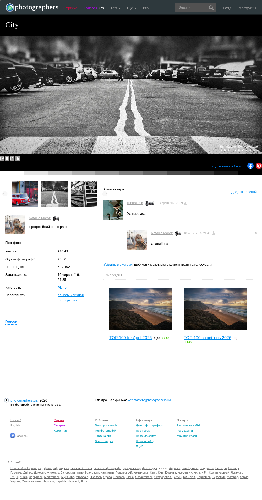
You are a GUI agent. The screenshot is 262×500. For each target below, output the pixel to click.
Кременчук (185, 472)
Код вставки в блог (226, 166)
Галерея (94, 8)
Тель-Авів (189, 477)
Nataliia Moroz (40, 218)
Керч (153, 472)
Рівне (130, 477)
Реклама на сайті (188, 425)
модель (64, 468)
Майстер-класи (187, 435)
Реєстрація (247, 8)
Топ (115, 8)
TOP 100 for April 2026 (130, 338)
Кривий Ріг (200, 472)
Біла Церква (190, 468)
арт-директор (132, 468)
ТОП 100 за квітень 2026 (207, 338)
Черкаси (48, 481)
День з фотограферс (149, 425)
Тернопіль (204, 477)
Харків (244, 477)
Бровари (221, 468)
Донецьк (39, 472)
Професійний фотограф (26, 468)
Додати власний (244, 192)
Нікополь (96, 477)
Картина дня (103, 435)
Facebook (19, 435)
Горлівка (16, 472)
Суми (177, 477)
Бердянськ (207, 468)
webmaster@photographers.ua (149, 400)
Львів (23, 477)
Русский (15, 420)
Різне (62, 287)
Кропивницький (219, 472)
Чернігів (61, 481)
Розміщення (185, 430)
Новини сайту (145, 441)
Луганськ (237, 472)
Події (139, 446)
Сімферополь (163, 477)
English (15, 425)
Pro (146, 8)
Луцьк (14, 477)
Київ (160, 472)
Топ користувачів (106, 425)
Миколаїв (82, 477)
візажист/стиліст (81, 468)
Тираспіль (219, 477)
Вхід (227, 8)
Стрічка (70, 8)
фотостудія (149, 468)
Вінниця (233, 468)
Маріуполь (35, 477)
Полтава (119, 477)
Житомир (53, 472)
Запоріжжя (68, 472)
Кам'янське (141, 472)
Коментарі (61, 430)
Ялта (84, 481)
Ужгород (232, 477)
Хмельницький (31, 481)
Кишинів (170, 472)
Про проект (143, 430)
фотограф (50, 468)
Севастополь (143, 477)
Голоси (11, 321)
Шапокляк (135, 203)
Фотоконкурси (104, 441)
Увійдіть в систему (117, 264)
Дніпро (27, 472)
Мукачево (67, 477)
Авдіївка (174, 468)
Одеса (107, 477)
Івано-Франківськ (88, 472)
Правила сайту (146, 435)
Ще (132, 8)
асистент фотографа (107, 468)
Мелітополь (52, 477)
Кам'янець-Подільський (116, 472)
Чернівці (73, 481)
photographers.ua (23, 400)
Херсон (15, 481)
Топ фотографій (105, 430)
